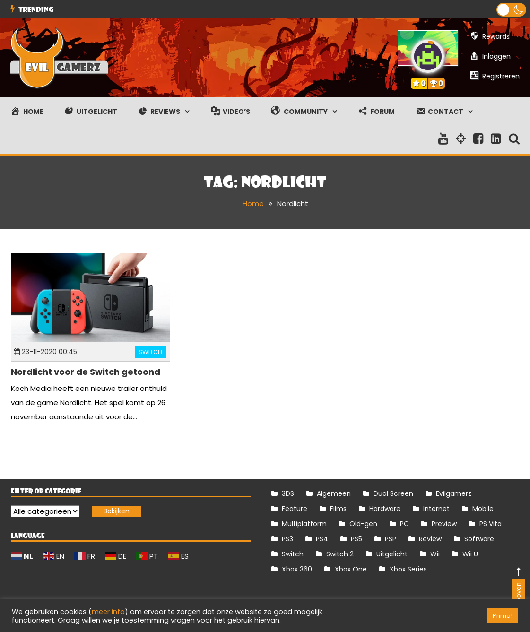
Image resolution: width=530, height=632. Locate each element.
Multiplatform (304, 523)
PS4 (322, 538)
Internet (436, 508)
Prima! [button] (503, 615)
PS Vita (490, 523)
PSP (390, 538)
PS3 (287, 538)
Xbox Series (408, 568)
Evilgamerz (453, 493)
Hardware (384, 508)
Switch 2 (340, 553)
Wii (435, 553)
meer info (108, 611)
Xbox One (351, 568)
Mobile (483, 508)
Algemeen (334, 493)
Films (338, 508)
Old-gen (363, 523)
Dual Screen (393, 493)
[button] (511, 10)
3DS (288, 493)
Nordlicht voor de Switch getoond (85, 372)
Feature (294, 508)
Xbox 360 (297, 568)
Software (479, 538)
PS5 (356, 538)
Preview (444, 523)
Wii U (470, 553)
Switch (150, 351)
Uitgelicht (392, 553)
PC (404, 523)
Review (430, 538)
